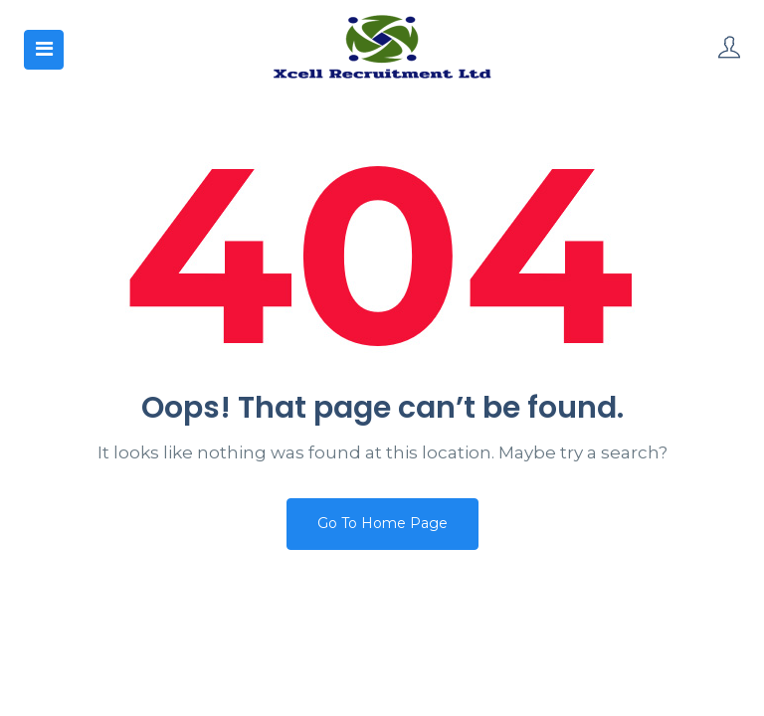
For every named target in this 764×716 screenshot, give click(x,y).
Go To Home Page (382, 523)
